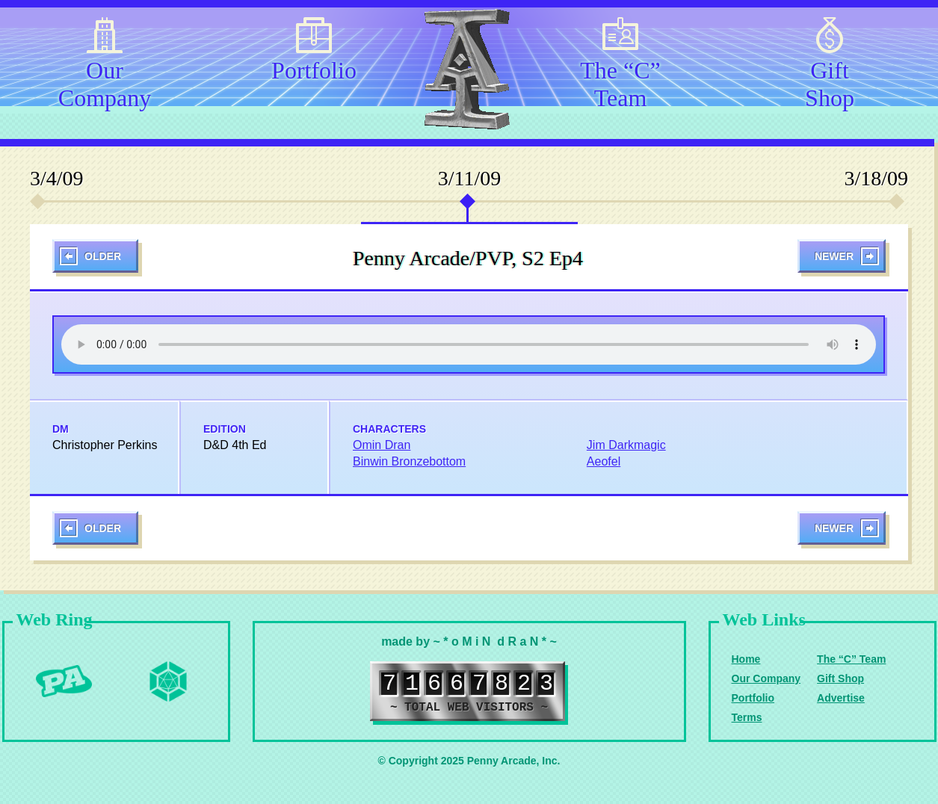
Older (102, 256)
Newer (834, 256)
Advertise (841, 698)
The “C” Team (620, 81)
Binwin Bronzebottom (409, 461)
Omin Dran (381, 445)
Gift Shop (829, 81)
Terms (747, 717)
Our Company (104, 81)
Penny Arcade (63, 681)
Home (746, 659)
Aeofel (603, 461)
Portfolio (314, 70)
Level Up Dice (168, 681)
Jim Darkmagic (626, 445)
